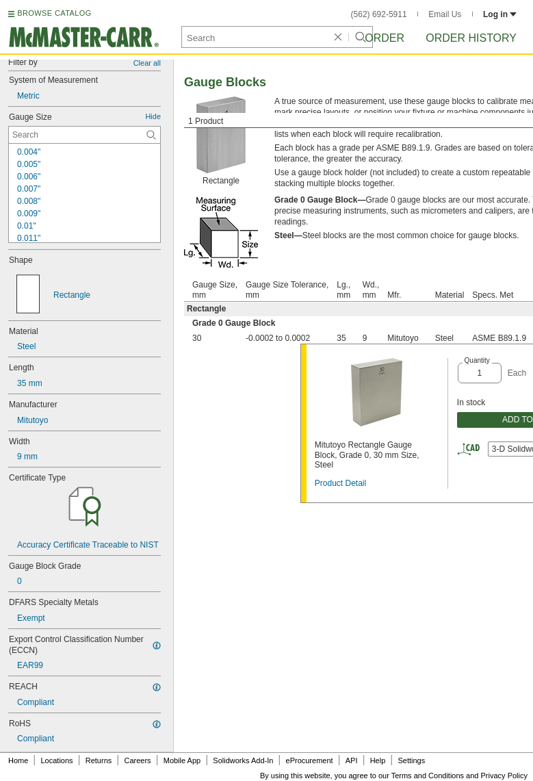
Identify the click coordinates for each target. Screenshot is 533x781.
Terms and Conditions (427, 775)
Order (384, 38)
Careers (137, 760)
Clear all (147, 63)
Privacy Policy (504, 775)
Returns (99, 760)
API (352, 760)
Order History (471, 38)
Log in (500, 14)
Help (378, 760)
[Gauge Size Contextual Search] (84, 135)
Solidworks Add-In (243, 760)
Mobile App (182, 760)
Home (18, 760)
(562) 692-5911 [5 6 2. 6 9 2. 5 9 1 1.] (379, 14)
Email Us (444, 14)
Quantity (477, 360)
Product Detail (340, 483)
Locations (57, 760)
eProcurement (309, 760)
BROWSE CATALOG (54, 13)
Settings (411, 760)
